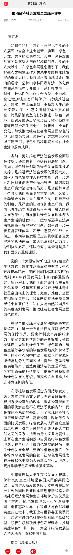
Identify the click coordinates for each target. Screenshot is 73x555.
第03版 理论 (36, 3)
